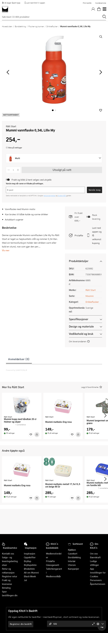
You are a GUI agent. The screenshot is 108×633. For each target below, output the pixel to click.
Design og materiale (81, 326)
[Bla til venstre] (8, 72)
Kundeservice (100, 3)
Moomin (90, 296)
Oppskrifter (30, 557)
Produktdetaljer (78, 261)
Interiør (72, 561)
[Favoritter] (30, 434)
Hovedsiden (7, 26)
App (92, 568)
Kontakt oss (8, 553)
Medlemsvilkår (53, 576)
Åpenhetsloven (97, 584)
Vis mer (5, 250)
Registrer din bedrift (21, 624)
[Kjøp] (36, 434)
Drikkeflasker (52, 26)
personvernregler (50, 195)
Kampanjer (73, 568)
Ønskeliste (29, 568)
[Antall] (13, 170)
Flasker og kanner (36, 26)
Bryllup (27, 561)
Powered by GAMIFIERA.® (16, 370)
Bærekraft (95, 557)
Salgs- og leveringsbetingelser (10, 561)
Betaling (6, 587)
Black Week (30, 576)
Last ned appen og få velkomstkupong (97, 235)
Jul (25, 580)
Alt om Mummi (31, 572)
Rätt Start (11, 126)
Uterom (72, 565)
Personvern (96, 580)
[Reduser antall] (8, 170)
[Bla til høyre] (100, 72)
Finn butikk (87, 3)
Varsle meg (95, 189)
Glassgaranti (52, 565)
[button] (100, 110)
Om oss (94, 553)
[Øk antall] (18, 170)
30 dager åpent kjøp (11, 3)
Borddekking (20, 26)
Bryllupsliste (30, 565)
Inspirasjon (29, 553)
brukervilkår (62, 195)
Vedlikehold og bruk (81, 334)
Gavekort (72, 553)
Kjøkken (72, 549)
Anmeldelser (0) (19, 359)
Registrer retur (9, 576)
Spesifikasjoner (78, 319)
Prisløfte (79, 235)
